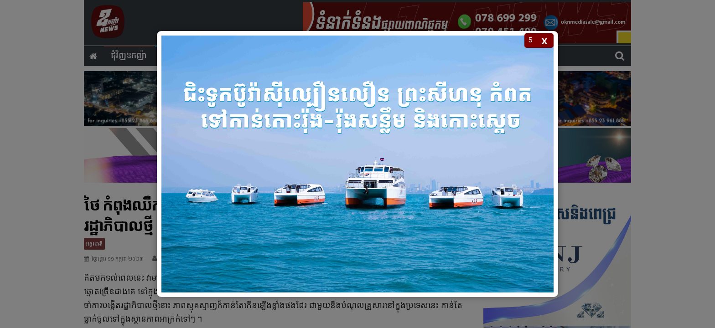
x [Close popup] (544, 40)
